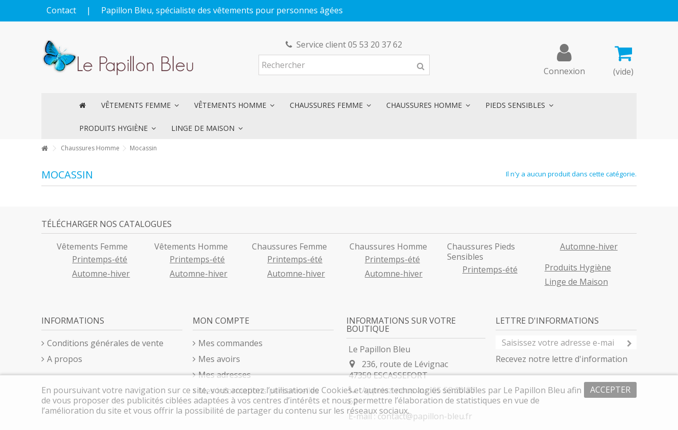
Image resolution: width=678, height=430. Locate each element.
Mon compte (221, 320)
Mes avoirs (219, 359)
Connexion (564, 69)
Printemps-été (99, 259)
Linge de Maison (576, 281)
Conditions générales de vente (105, 343)
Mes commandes (230, 343)
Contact (61, 10)
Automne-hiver (101, 273)
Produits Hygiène (578, 267)
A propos (64, 359)
